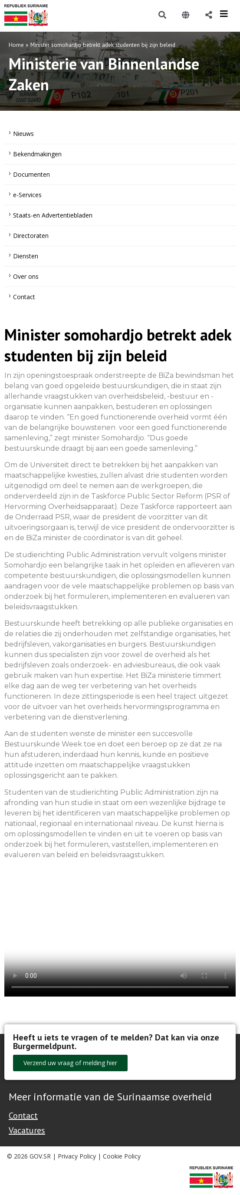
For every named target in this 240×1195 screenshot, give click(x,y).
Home (16, 45)
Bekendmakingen (37, 154)
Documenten (31, 174)
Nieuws (23, 133)
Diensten (25, 256)
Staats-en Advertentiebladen (52, 215)
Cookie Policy (122, 1156)
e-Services (27, 195)
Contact (24, 297)
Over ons (26, 276)
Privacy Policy (77, 1156)
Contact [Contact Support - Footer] (23, 1115)
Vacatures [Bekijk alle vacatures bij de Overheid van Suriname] (27, 1130)
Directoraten (31, 235)
